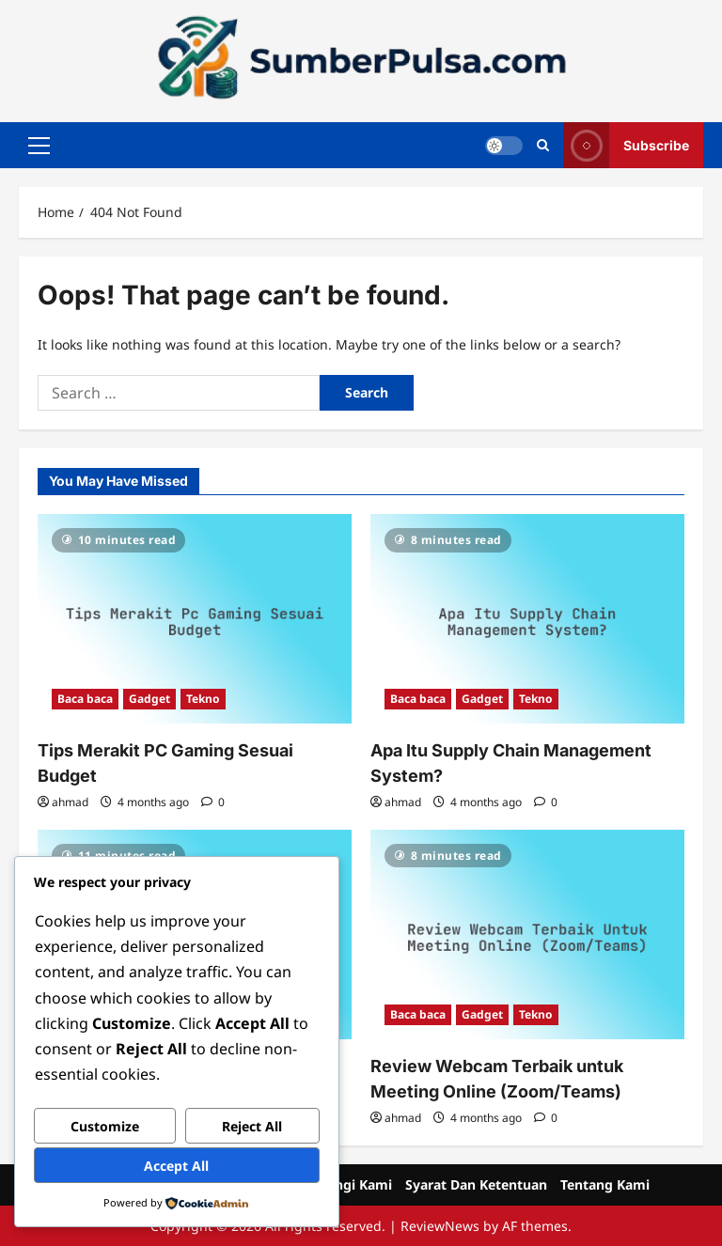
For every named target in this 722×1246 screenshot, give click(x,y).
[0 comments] (213, 802)
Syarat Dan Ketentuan (476, 1184)
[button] (39, 145)
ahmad (70, 802)
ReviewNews (439, 1226)
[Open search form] (543, 145)
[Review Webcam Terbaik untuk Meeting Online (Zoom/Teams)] (527, 934)
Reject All (252, 1126)
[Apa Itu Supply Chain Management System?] (527, 619)
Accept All (176, 1166)
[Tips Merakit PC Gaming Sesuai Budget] (195, 619)
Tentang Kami (605, 1184)
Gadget (149, 699)
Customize (105, 1126)
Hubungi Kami (345, 1184)
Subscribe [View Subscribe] (626, 145)
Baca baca (85, 699)
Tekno (203, 699)
